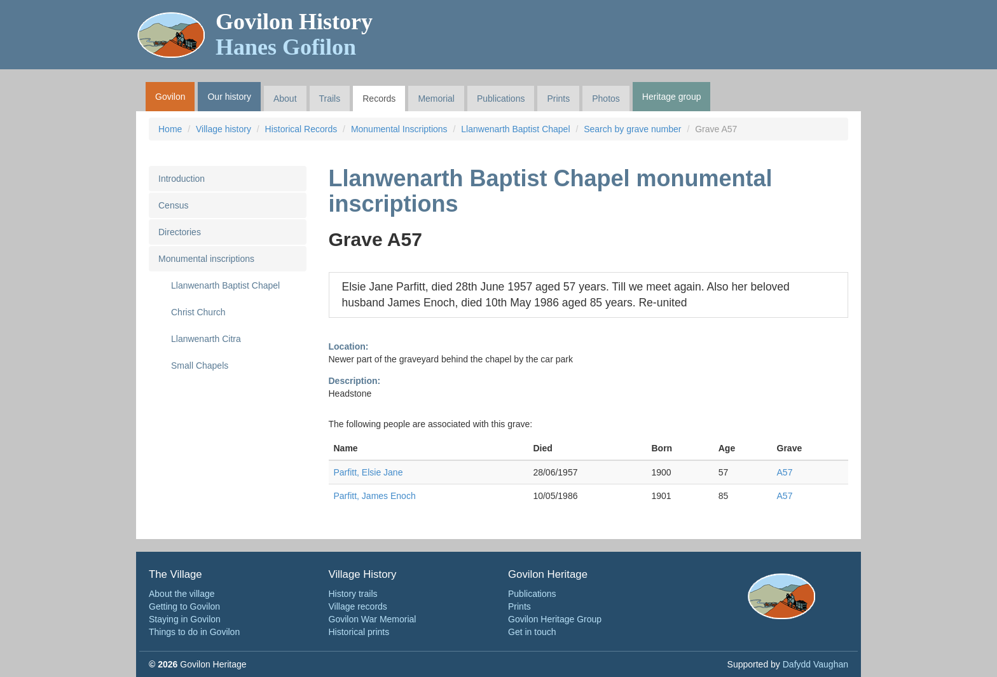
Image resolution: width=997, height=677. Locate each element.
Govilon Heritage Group (555, 619)
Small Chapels (199, 365)
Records (378, 98)
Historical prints (359, 632)
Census (173, 205)
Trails (330, 98)
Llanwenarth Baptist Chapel (515, 129)
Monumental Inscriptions (399, 129)
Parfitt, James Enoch (375, 496)
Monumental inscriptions (206, 259)
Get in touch (532, 632)
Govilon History (294, 34)
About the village (182, 594)
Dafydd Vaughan (815, 664)
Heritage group (671, 97)
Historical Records (301, 129)
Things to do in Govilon (194, 632)
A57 (785, 472)
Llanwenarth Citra (206, 339)
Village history (223, 129)
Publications (501, 98)
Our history (229, 97)
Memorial (436, 98)
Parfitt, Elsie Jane (368, 472)
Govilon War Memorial (372, 619)
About (285, 98)
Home (170, 129)
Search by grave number (632, 129)
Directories (179, 232)
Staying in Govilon (185, 619)
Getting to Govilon (184, 606)
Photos (606, 98)
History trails (353, 594)
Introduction (181, 179)
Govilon (170, 97)
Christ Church (198, 312)
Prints (558, 98)
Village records (358, 606)
